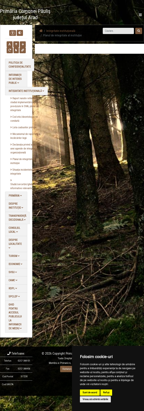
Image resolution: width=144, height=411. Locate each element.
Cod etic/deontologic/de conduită (24, 118)
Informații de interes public (15, 78)
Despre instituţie (16, 205)
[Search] (118, 31)
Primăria (15, 195)
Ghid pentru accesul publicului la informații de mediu (15, 316)
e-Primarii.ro (64, 363)
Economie (15, 264)
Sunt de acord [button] (90, 392)
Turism (14, 256)
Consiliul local (14, 229)
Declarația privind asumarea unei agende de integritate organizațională (25, 148)
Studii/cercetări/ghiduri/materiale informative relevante (27, 184)
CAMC (13, 280)
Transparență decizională (17, 217)
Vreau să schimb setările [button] (95, 399)
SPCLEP (14, 296)
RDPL (13, 288)
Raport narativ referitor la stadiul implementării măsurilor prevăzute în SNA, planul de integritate (26, 104)
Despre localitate (15, 243)
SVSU (13, 272)
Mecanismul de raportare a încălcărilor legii (25, 136)
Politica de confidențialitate (20, 64)
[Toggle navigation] (140, 14)
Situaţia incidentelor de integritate (23, 171)
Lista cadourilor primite (23, 127)
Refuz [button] (106, 392)
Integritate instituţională (26, 91)
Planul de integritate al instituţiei (22, 161)
